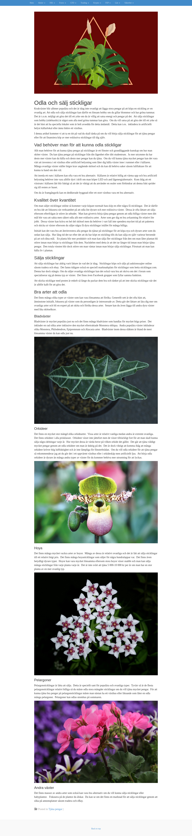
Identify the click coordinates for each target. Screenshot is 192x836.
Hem (32, 3)
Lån (117, 3)
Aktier (41, 3)
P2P (108, 3)
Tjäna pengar (55, 809)
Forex (62, 3)
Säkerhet (128, 3)
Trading (85, 3)
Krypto (97, 3)
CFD (73, 3)
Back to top (96, 829)
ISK (52, 3)
